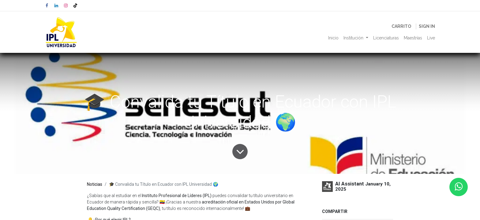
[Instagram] (66, 5)
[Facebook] (47, 5)
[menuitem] (333, 38)
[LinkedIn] (56, 5)
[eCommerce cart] (401, 26)
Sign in (427, 26)
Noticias (94, 184)
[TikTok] (75, 5)
